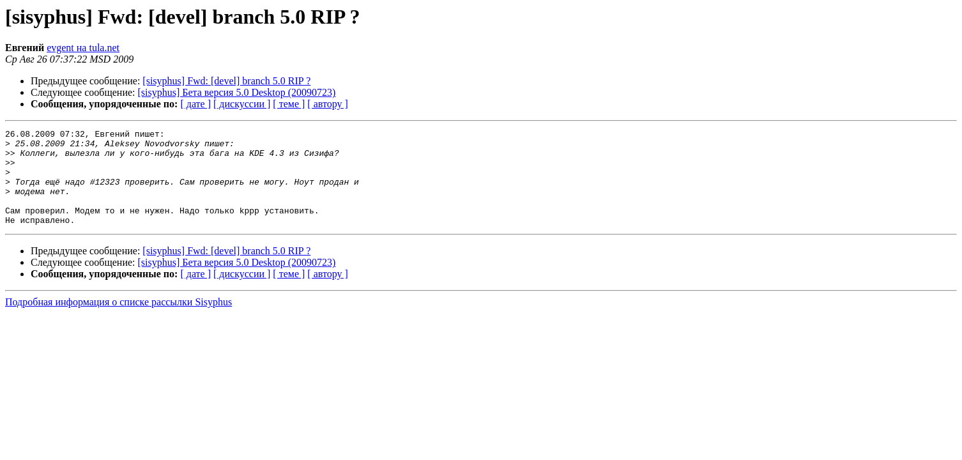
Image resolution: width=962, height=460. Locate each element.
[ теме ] (289, 103)
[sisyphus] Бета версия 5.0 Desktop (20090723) (237, 92)
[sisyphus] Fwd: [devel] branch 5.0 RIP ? (226, 80)
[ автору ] (327, 103)
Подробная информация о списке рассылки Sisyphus (118, 321)
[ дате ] (195, 103)
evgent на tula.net (83, 47)
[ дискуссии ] (241, 103)
